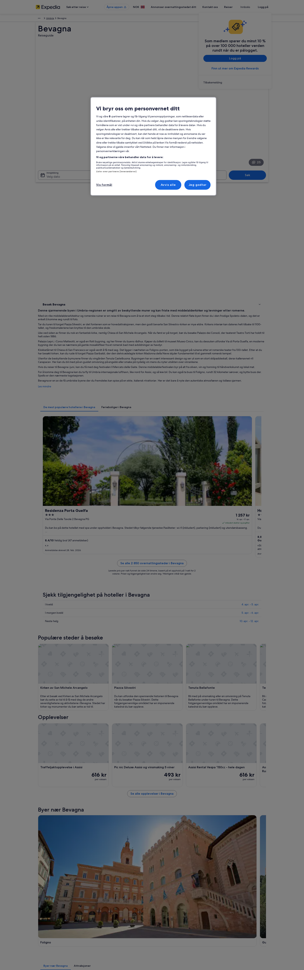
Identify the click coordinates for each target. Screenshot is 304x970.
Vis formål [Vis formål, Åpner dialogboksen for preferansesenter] (104, 185)
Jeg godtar (197, 185)
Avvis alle (168, 185)
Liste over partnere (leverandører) (116, 171)
